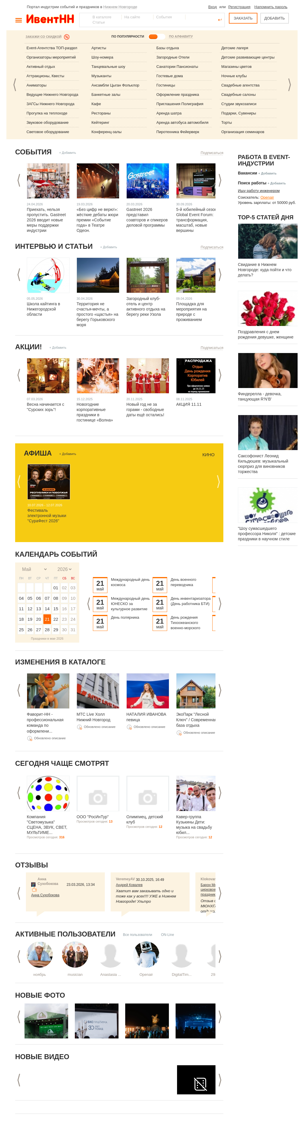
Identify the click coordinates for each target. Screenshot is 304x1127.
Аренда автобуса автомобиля (182, 122)
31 (72, 629)
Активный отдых (40, 66)
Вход (212, 7)
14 (47, 608)
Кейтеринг (100, 122)
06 (38, 598)
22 (55, 619)
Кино (208, 454)
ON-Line (167, 935)
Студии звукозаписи (239, 104)
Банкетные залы (105, 94)
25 (21, 629)
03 (72, 587)
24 (72, 619)
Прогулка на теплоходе (46, 113)
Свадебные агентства (240, 85)
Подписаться (212, 153)
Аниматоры (36, 85)
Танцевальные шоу (108, 66)
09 (64, 598)
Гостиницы (165, 85)
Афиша (38, 453)
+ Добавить (67, 152)
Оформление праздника (177, 94)
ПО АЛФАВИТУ (181, 36)
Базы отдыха (167, 48)
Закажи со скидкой (43, 36)
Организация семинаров (242, 132)
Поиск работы (252, 183)
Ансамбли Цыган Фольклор (115, 85)
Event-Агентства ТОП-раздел (51, 48)
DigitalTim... (182, 974)
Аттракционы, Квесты (45, 76)
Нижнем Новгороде (120, 7)
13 (38, 608)
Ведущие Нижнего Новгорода (52, 94)
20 (38, 619)
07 (47, 598)
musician (75, 974)
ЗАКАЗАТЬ (243, 18)
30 (64, 629)
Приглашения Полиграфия (179, 104)
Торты (226, 122)
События (33, 152)
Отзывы (31, 865)
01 (55, 587)
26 (30, 629)
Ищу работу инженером (259, 190)
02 (64, 587)
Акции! (28, 347)
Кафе (96, 104)
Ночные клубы (234, 76)
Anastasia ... (110, 974)
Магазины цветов (236, 66)
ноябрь (39, 974)
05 (30, 598)
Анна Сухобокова (45, 895)
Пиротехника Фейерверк (177, 132)
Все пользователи (137, 935)
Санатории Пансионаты (177, 66)
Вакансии (247, 173)
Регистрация (239, 7)
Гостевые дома (169, 76)
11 (21, 608)
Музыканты (101, 76)
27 (38, 629)
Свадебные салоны (238, 94)
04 (21, 598)
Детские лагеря (234, 48)
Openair (146, 974)
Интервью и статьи (54, 246)
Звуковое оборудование (47, 122)
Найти (84, 20)
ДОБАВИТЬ (274, 18)
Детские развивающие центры (248, 57)
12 (30, 608)
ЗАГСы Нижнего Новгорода (50, 104)
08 (55, 598)
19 (30, 619)
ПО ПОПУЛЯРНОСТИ (128, 36)
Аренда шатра (169, 113)
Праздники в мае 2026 (47, 638)
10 (72, 598)
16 (64, 608)
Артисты (98, 48)
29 (55, 629)
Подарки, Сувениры (238, 113)
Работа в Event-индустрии (264, 160)
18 (21, 619)
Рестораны (101, 113)
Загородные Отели (172, 57)
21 (47, 619)
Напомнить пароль (270, 7)
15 (55, 608)
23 (64, 619)
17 (72, 608)
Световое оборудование (47, 132)
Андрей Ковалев (129, 885)
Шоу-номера (102, 57)
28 (47, 629)
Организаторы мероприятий (51, 57)
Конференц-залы (106, 132)
